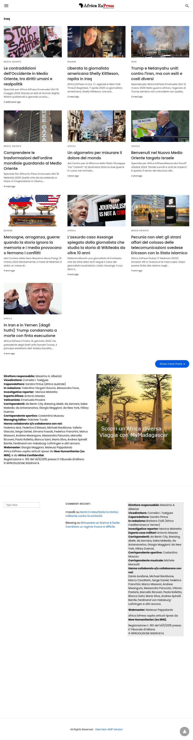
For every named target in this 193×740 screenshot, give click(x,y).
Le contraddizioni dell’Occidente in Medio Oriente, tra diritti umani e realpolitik (28, 76)
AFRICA (71, 146)
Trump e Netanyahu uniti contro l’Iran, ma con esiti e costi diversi (156, 73)
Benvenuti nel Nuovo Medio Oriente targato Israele (157, 155)
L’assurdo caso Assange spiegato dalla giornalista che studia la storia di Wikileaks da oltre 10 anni (96, 245)
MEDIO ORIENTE (12, 61)
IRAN (134, 61)
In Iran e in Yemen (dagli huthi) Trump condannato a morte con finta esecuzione (30, 330)
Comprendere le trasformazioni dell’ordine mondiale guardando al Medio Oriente (33, 160)
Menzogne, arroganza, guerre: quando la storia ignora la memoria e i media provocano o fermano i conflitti (33, 245)
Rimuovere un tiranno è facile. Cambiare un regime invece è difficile (93, 525)
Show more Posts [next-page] (171, 364)
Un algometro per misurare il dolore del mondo (94, 155)
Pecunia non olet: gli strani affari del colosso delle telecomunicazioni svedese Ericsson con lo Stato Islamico (159, 245)
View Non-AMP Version (109, 729)
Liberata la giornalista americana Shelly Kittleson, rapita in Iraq (93, 73)
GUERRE (71, 61)
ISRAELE (135, 146)
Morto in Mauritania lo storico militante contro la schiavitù (92, 514)
